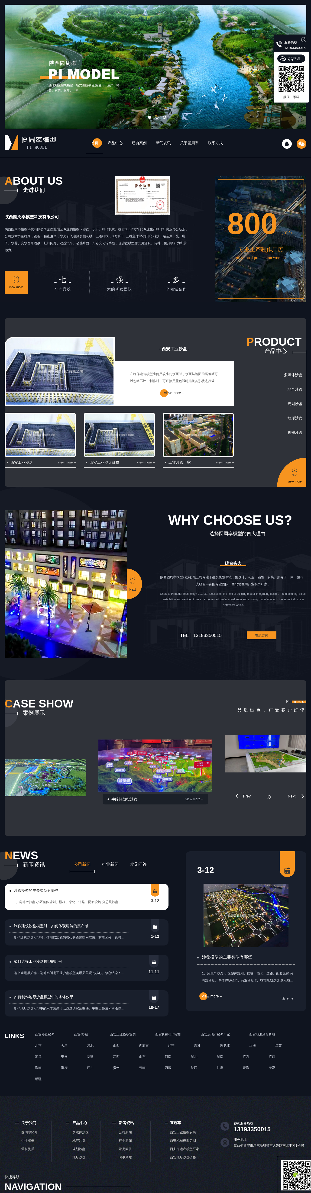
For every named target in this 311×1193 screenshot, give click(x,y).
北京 (38, 1045)
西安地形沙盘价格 (262, 1034)
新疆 (38, 1079)
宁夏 (272, 1068)
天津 (64, 1045)
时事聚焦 (125, 1157)
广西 (272, 1056)
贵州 (116, 1068)
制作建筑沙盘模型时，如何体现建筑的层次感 (51, 926)
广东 (246, 1056)
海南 (38, 1068)
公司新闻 (82, 864)
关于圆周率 (189, 143)
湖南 (220, 1056)
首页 (94, 143)
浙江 (38, 1056)
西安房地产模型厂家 (215, 1034)
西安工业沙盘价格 (104, 462)
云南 (142, 1068)
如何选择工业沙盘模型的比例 (38, 961)
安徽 (64, 1056)
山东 (142, 1056)
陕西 (194, 1068)
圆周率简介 (29, 1132)
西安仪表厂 (82, 1034)
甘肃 (220, 1068)
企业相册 (27, 1140)
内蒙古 (144, 1045)
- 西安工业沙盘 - (174, 349)
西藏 (168, 1068)
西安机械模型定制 (168, 1034)
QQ (287, 144)
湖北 (194, 1056)
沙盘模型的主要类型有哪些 (36, 890)
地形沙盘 (295, 418)
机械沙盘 (295, 432)
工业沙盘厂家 (179, 462)
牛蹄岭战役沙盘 (124, 799)
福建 (90, 1056)
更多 (16, 282)
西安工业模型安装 (123, 1034)
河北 (90, 1045)
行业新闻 (110, 864)
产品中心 (115, 143)
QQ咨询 (294, 59)
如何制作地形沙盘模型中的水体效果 (43, 997)
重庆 (64, 1068)
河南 (168, 1056)
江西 (116, 1056)
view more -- (174, 393)
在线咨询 (261, 635)
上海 (252, 1045)
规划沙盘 (295, 404)
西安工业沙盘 (21, 462)
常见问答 (138, 864)
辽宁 (171, 1045)
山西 (116, 1045)
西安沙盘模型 (45, 1034)
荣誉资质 (27, 1149)
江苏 (278, 1045)
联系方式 (215, 143)
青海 (246, 1068)
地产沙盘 (295, 389)
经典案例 (139, 143)
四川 (90, 1068)
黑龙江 (225, 1045)
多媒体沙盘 (293, 375)
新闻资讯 (163, 143)
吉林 (197, 1045)
